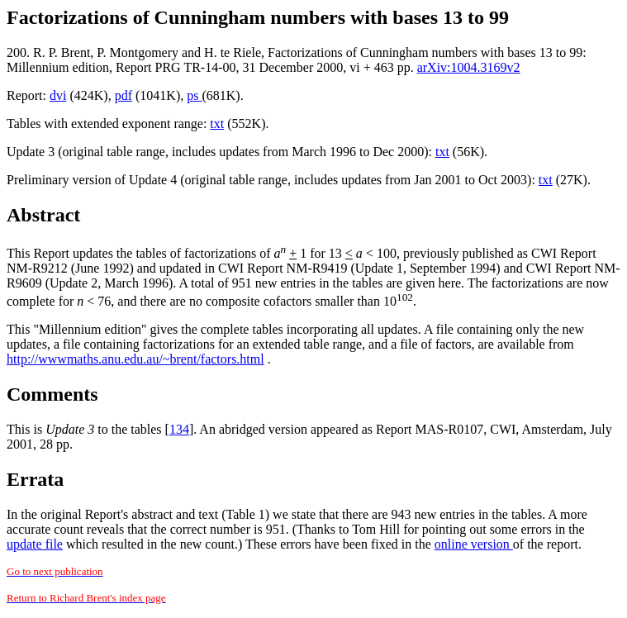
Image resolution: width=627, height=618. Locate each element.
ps (194, 95)
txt (217, 123)
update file (35, 544)
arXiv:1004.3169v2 (468, 67)
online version (474, 544)
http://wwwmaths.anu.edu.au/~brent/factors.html (135, 359)
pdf (123, 95)
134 (179, 429)
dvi (58, 95)
